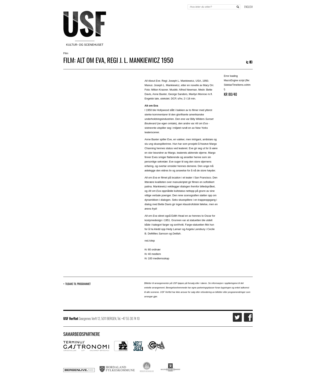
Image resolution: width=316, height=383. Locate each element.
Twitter (247, 62)
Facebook (251, 62)
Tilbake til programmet (78, 284)
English (248, 6)
